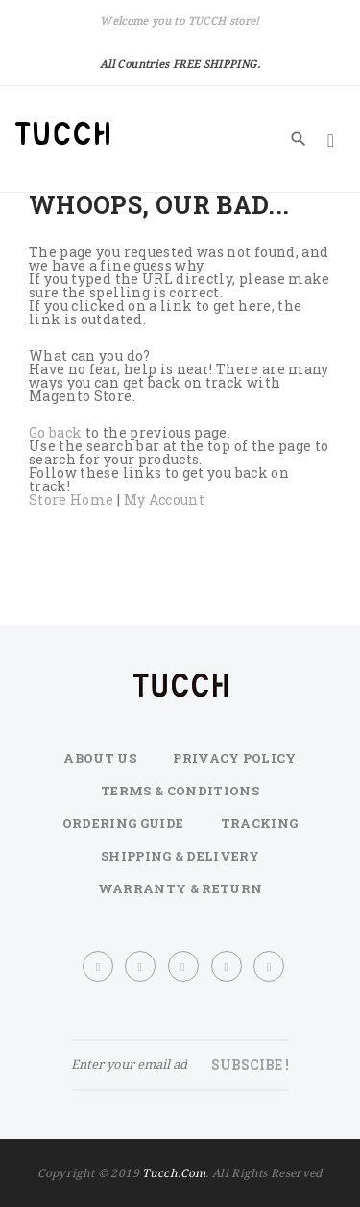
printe (227, 966)
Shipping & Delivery (180, 855)
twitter (141, 966)
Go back (55, 432)
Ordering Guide (123, 823)
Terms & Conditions (180, 790)
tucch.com (173, 1173)
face (98, 966)
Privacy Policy (235, 758)
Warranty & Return (180, 888)
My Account (164, 499)
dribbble (185, 966)
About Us (99, 758)
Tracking (260, 823)
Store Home (71, 499)
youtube (269, 966)
